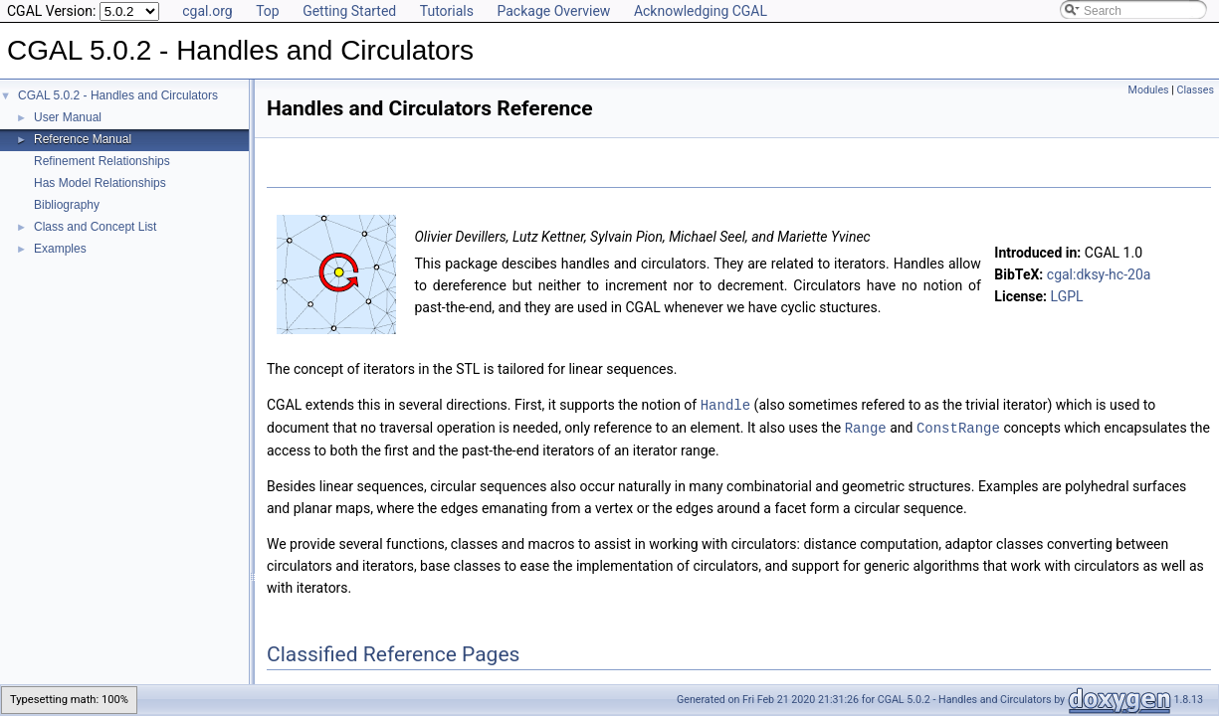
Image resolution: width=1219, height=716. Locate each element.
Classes (1195, 90)
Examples (60, 249)
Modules (1148, 90)
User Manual (68, 117)
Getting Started (349, 11)
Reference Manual (82, 139)
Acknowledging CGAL (700, 11)
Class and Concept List (95, 227)
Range (866, 426)
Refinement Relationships (102, 161)
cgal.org (207, 11)
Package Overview (553, 11)
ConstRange (958, 426)
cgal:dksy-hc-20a (1099, 274)
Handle (725, 404)
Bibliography (67, 205)
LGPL (1067, 296)
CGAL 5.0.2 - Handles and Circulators (118, 95)
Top (268, 11)
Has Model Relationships (100, 183)
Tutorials (447, 11)
